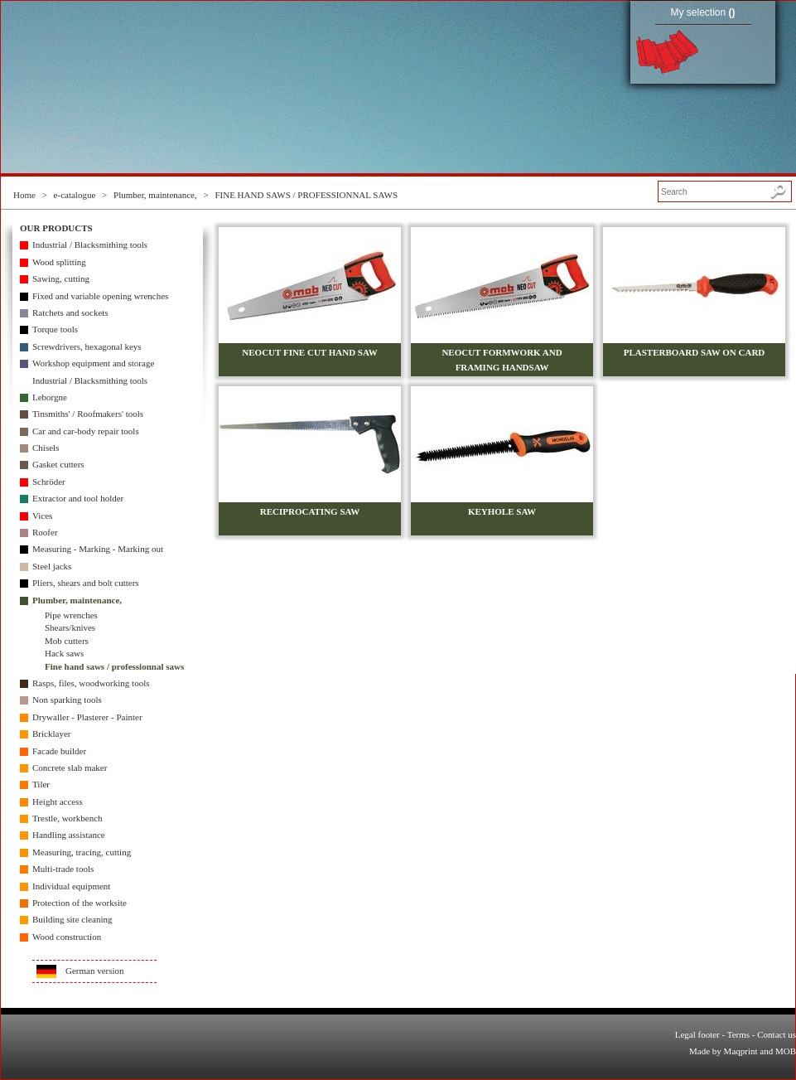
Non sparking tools (67, 700)
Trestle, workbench (67, 818)
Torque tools (55, 329)
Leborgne (49, 397)
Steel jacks (51, 566)
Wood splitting (59, 262)
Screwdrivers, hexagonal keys (87, 346)
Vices (42, 516)
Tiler (41, 784)
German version (94, 971)
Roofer (45, 532)
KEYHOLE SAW (502, 511)
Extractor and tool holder (77, 498)
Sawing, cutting (60, 278)
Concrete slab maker (69, 767)
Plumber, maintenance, (155, 195)
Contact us (776, 1034)
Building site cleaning (72, 919)
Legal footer (697, 1034)
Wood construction (66, 937)
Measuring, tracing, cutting (81, 852)
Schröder (48, 482)
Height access (57, 801)
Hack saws (64, 653)
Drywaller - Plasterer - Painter (87, 717)
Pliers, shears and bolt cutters (85, 583)
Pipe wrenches (71, 615)
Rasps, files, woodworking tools (90, 683)
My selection (702, 12)
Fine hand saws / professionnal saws (114, 666)
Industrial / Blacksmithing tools (89, 244)
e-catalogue (75, 195)
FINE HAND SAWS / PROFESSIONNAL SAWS (306, 195)
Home (24, 195)
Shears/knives (70, 627)
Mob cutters (67, 641)
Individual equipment (71, 886)
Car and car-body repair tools (85, 431)
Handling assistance (68, 835)
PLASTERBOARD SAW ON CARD (694, 352)
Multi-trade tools (63, 869)
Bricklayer (51, 734)
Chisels (45, 448)
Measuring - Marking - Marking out (97, 549)
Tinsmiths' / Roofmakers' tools (87, 414)
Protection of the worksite (79, 903)
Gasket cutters (58, 464)
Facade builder (59, 751)
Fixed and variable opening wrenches (100, 296)
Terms (738, 1034)
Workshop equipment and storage (93, 363)
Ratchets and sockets (70, 312)
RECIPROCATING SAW (310, 511)
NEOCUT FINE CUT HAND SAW (309, 352)
